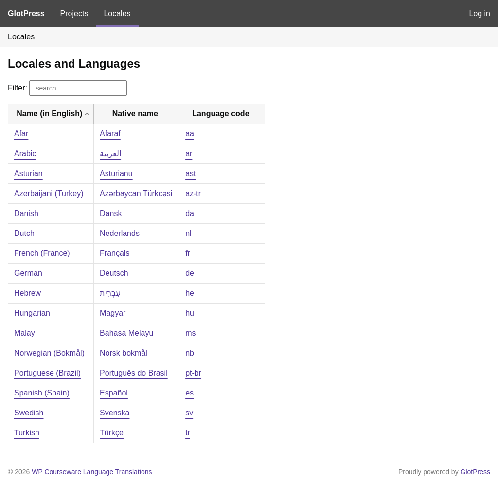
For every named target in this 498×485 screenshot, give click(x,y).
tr (187, 433)
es (189, 393)
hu (189, 313)
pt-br (193, 373)
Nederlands (120, 233)
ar (188, 153)
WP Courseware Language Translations (92, 472)
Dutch (24, 233)
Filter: (67, 88)
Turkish (26, 433)
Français (114, 253)
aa (189, 133)
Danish (26, 213)
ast (190, 173)
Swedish (28, 413)
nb (189, 353)
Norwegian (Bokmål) (49, 353)
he (189, 293)
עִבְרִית (110, 293)
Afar (21, 133)
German (28, 273)
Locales (117, 13)
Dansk (111, 213)
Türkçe (112, 433)
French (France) (42, 253)
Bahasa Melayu (126, 333)
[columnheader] (51, 114)
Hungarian (32, 313)
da (189, 213)
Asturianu (116, 173)
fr (187, 253)
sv (189, 413)
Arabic (25, 153)
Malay (24, 333)
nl (188, 233)
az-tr (193, 193)
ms (190, 333)
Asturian (28, 173)
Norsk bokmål (123, 353)
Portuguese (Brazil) (47, 373)
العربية (110, 153)
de (189, 273)
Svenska (114, 413)
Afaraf (110, 133)
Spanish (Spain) (42, 393)
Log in (479, 13)
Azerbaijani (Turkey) (49, 193)
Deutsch (114, 273)
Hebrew (27, 293)
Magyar (112, 313)
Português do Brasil (134, 373)
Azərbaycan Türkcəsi (136, 193)
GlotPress (26, 13)
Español (114, 393)
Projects (74, 13)
